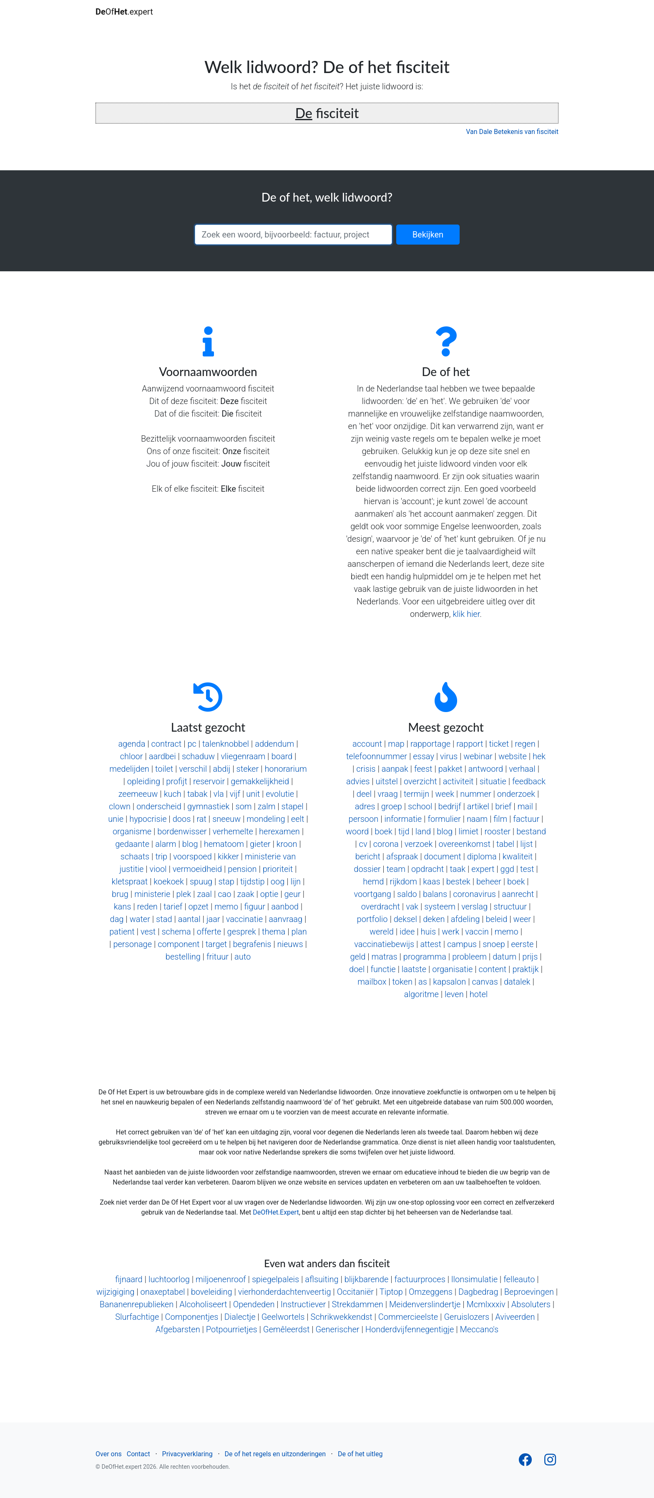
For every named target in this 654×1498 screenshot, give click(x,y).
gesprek (241, 932)
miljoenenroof (221, 1279)
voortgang (372, 894)
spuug (201, 882)
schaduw (198, 756)
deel (364, 794)
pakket (450, 769)
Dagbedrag (478, 1292)
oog (278, 882)
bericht (367, 856)
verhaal (522, 769)
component (178, 944)
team (396, 869)
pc (191, 744)
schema (176, 932)
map (396, 744)
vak (412, 907)
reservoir (209, 781)
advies (358, 781)
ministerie (152, 894)
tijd (404, 831)
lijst (526, 844)
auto (242, 957)
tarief (173, 907)
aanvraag (285, 919)
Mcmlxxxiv (486, 1304)
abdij (221, 769)
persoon (364, 819)
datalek (517, 982)
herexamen (279, 831)
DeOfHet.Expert (276, 1212)
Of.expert (124, 12)
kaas (431, 882)
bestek (458, 882)
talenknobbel (225, 744)
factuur (526, 819)
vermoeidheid (197, 869)
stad (164, 919)
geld (357, 957)
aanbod (285, 907)
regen (525, 744)
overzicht (420, 781)
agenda (131, 744)
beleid (497, 919)
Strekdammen (357, 1304)
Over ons (109, 1454)
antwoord (485, 769)
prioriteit (278, 869)
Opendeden (254, 1304)
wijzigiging (115, 1292)
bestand (531, 831)
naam (477, 819)
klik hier (466, 614)
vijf (235, 794)
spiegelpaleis (275, 1279)
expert (482, 869)
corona (386, 844)
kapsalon (449, 982)
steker (247, 769)
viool (158, 869)
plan (299, 932)
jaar (213, 919)
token (402, 982)
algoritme (421, 994)
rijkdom (403, 882)
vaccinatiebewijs (384, 944)
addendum (274, 744)
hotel (479, 994)
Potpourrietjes (231, 1329)
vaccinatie (244, 919)
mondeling (266, 819)
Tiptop (391, 1292)
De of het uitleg (360, 1454)
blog (190, 844)
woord (357, 831)
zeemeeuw (138, 794)
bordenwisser (181, 831)
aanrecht (518, 894)
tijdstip (252, 882)
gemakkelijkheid (260, 781)
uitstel (387, 781)
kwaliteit (518, 856)
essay (423, 756)
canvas (485, 982)
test (527, 869)
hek (539, 756)
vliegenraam (243, 756)
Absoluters (531, 1304)
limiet (468, 831)
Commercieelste (408, 1317)
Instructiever (303, 1304)
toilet (164, 769)
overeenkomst (464, 844)
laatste (414, 969)
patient (122, 932)
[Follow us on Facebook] (525, 1462)
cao (224, 894)
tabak (197, 794)
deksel (405, 919)
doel (357, 969)
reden (147, 907)
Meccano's (479, 1329)
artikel (478, 806)
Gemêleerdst (286, 1329)
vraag (387, 794)
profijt (176, 781)
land (423, 831)
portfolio (372, 919)
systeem (439, 907)
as (422, 982)
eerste (522, 944)
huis (428, 932)
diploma (482, 856)
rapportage (430, 744)
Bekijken (428, 235)
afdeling (465, 919)
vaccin (476, 932)
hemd (373, 882)
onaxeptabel (163, 1292)
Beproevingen (529, 1292)
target (216, 944)
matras (384, 957)
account (367, 744)
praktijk (525, 969)
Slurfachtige (137, 1317)
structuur (510, 907)
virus (449, 756)
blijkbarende (367, 1279)
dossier (367, 869)
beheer (488, 882)
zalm (267, 806)
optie (269, 894)
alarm (165, 844)
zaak (245, 894)
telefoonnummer (376, 756)
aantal (189, 919)
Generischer (338, 1329)
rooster (497, 831)
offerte (209, 932)
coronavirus (474, 894)
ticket (499, 744)
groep (391, 806)
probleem (469, 957)
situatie (493, 781)
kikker (228, 856)
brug (120, 894)
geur (292, 894)
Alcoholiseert (203, 1304)
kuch (172, 794)
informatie (403, 819)
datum (504, 957)
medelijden (129, 769)
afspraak (402, 856)
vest (148, 932)
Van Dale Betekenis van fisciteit (512, 132)
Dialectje (240, 1317)
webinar (477, 756)
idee (407, 932)
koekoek (168, 882)
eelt (297, 819)
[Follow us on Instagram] (550, 1462)
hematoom (224, 844)
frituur (217, 957)
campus (462, 944)
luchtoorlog (169, 1279)
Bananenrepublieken (137, 1304)
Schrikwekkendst (341, 1317)
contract (166, 744)
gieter (260, 844)
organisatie (452, 969)
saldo (407, 894)
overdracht (380, 907)
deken (434, 919)
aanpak (395, 769)
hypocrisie (147, 819)
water (140, 919)
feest (423, 769)
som (244, 806)
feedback (529, 781)
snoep (494, 944)
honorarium (285, 769)
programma (424, 957)
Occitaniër (355, 1292)
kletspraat (130, 882)
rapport (469, 744)
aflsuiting (321, 1279)
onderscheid (158, 806)
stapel (293, 806)
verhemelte (233, 831)
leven (454, 994)
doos (182, 819)
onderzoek (516, 794)
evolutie (280, 794)
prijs (530, 957)
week (444, 794)
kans (122, 907)
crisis (365, 769)
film (500, 819)
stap (226, 882)
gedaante (132, 844)
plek (183, 894)
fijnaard (128, 1279)
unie (115, 819)
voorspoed (192, 856)
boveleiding (211, 1292)
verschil (193, 769)
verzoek (419, 844)
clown (120, 806)
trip (161, 856)
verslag (474, 907)
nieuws (290, 944)
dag (117, 919)
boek (383, 831)
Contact (138, 1454)
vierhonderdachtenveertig (284, 1292)
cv (363, 844)
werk (450, 932)
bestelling (183, 957)
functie (382, 969)
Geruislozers (466, 1317)
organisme (132, 831)
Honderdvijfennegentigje (409, 1329)
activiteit (458, 781)
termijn (416, 794)
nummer (475, 794)
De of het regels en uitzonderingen (275, 1454)
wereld (382, 932)
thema (273, 932)
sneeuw (226, 819)
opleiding (143, 781)
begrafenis (252, 944)
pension (242, 869)
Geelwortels (283, 1317)
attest (430, 944)
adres (365, 806)
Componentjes (191, 1317)
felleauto (519, 1279)
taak (457, 869)
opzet (199, 907)
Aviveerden (515, 1317)
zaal (204, 894)
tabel (505, 844)
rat (201, 819)
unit (253, 794)
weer (522, 919)
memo (226, 907)
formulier (444, 819)
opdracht (427, 869)
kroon (287, 844)
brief (503, 806)
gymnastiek (208, 806)
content (493, 969)
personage (132, 944)
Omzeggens (431, 1292)
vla (219, 794)
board (281, 756)
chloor (131, 756)
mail (525, 806)
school (420, 806)
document (442, 856)
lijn (296, 882)
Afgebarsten (178, 1329)
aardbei (162, 756)
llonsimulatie (474, 1279)
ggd (507, 869)
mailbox (371, 982)
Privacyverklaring (187, 1454)
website (512, 756)
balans (435, 894)
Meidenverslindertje (424, 1304)
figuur (254, 907)
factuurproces (419, 1279)
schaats (135, 856)
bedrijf (449, 806)
